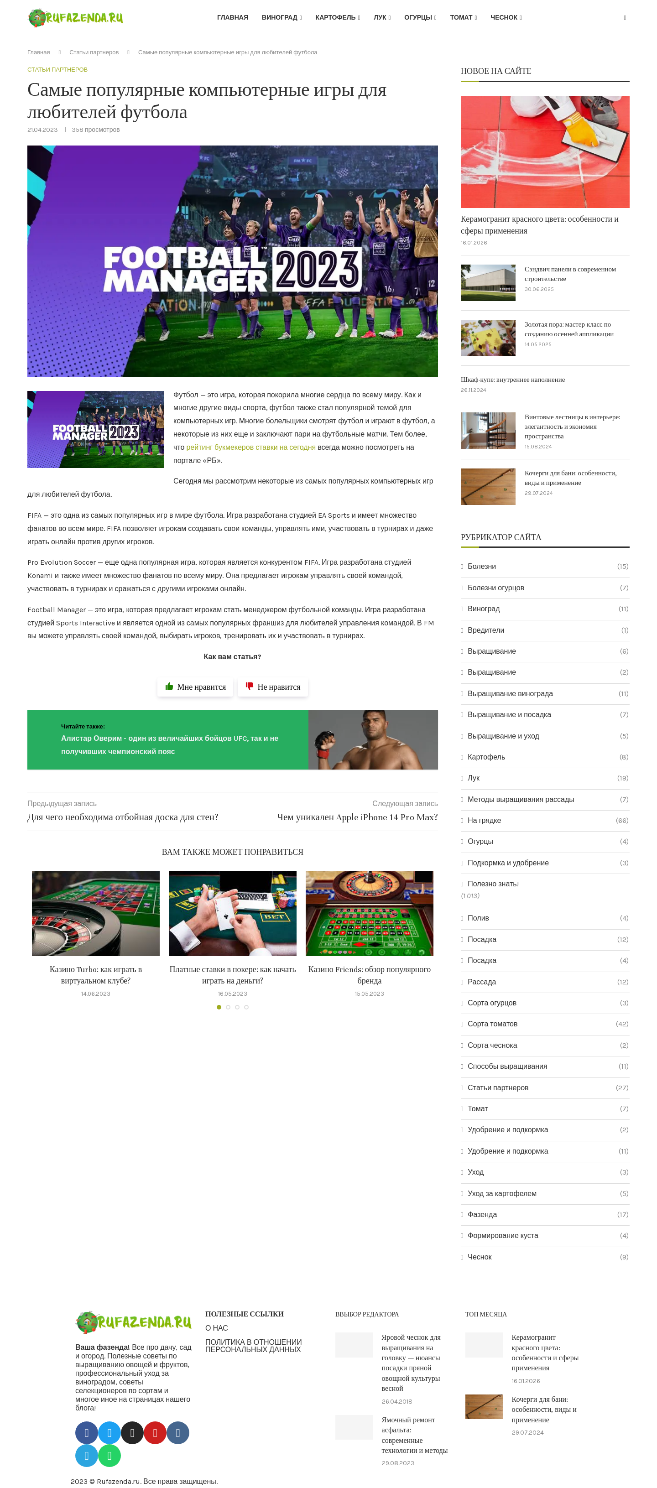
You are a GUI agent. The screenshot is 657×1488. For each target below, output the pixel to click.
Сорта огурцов (548, 1003)
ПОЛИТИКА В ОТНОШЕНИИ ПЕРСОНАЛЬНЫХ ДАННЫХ (253, 1346)
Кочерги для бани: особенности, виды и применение (571, 478)
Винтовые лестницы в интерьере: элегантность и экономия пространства (572, 426)
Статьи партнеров (94, 52)
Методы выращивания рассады (548, 800)
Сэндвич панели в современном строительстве (570, 274)
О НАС (216, 1328)
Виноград (279, 17)
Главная (232, 17)
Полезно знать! (493, 883)
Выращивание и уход (548, 736)
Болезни (548, 567)
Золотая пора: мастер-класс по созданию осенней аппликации (569, 329)
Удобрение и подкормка (548, 1130)
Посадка (548, 940)
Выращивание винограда (548, 694)
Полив (548, 918)
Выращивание (548, 651)
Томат (461, 17)
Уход (548, 1172)
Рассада (548, 982)
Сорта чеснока (548, 1046)
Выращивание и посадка (548, 715)
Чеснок (503, 17)
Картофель (336, 17)
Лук (380, 17)
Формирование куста (548, 1236)
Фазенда (548, 1215)
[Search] (625, 18)
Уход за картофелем (548, 1194)
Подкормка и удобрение (548, 863)
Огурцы (418, 17)
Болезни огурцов (548, 588)
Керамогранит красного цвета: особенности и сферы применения (540, 224)
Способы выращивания (548, 1066)
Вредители (548, 630)
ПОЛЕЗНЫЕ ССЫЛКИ (244, 1314)
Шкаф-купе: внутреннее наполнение (513, 380)
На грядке (548, 821)
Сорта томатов (548, 1024)
